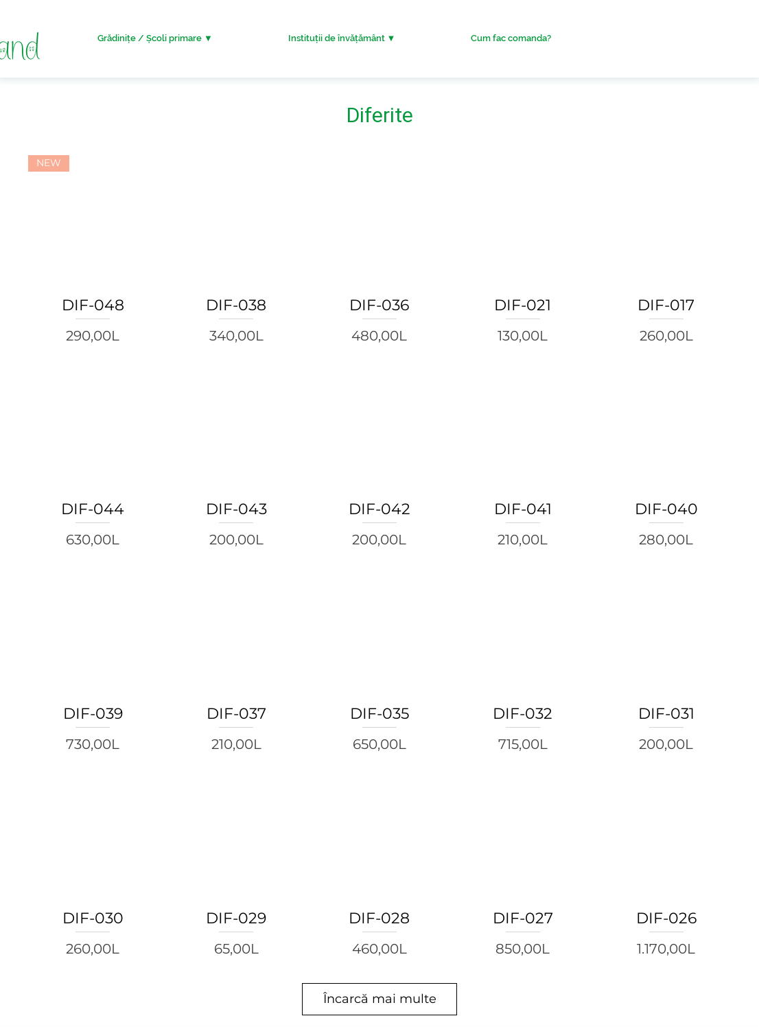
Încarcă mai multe (379, 998)
